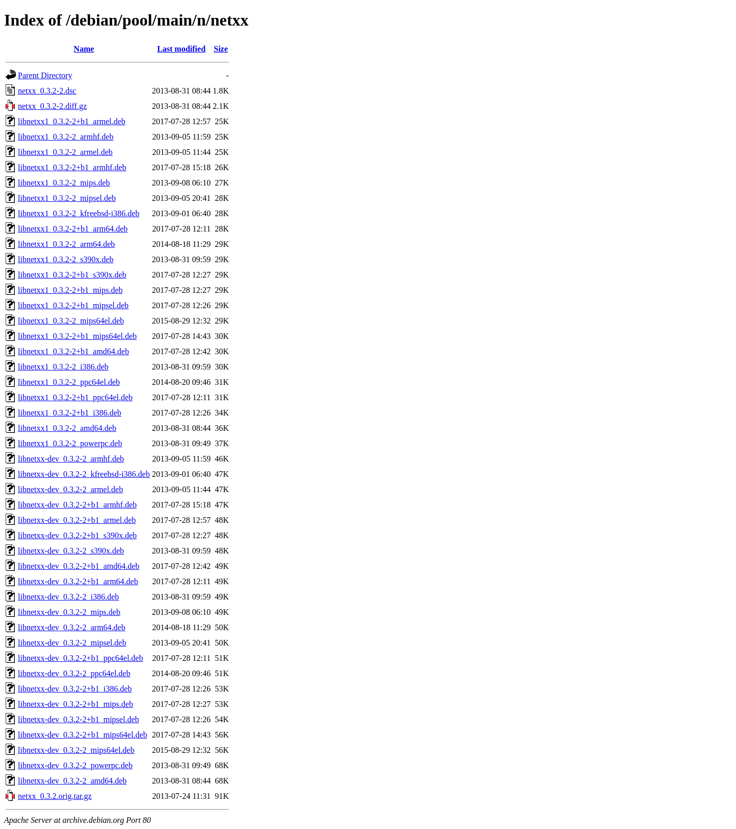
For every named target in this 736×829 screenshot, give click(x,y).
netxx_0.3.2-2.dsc (47, 90)
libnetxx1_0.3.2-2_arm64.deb (66, 244)
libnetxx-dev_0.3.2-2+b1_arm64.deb (78, 581)
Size (221, 48)
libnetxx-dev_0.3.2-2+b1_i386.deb (75, 688)
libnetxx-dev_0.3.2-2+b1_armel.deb (77, 520)
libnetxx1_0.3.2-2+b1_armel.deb (71, 121)
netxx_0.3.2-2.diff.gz (52, 106)
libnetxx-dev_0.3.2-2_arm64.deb (71, 627)
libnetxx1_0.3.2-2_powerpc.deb (70, 443)
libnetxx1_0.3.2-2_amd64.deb (67, 428)
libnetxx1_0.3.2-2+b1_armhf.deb (72, 167)
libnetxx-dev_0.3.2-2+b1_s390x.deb (77, 535)
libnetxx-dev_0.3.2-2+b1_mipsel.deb (78, 719)
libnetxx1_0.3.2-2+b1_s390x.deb (72, 274)
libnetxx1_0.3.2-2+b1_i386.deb (69, 412)
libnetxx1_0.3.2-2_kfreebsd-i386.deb (79, 213)
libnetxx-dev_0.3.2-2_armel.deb (70, 489)
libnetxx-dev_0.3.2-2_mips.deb (69, 612)
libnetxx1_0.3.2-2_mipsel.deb (67, 198)
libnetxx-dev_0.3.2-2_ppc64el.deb (74, 673)
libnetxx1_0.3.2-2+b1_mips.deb (70, 290)
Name (84, 48)
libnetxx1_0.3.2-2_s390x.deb (65, 259)
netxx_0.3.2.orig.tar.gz (54, 796)
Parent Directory (45, 75)
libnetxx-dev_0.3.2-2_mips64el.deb (76, 750)
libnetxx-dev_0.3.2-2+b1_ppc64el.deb (80, 658)
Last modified (181, 48)
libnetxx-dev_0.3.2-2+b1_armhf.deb (77, 504)
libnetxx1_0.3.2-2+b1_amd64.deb (73, 351)
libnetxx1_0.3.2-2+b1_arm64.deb (73, 228)
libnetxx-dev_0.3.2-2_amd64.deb (72, 780)
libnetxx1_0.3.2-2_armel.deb (65, 152)
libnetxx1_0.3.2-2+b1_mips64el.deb (77, 336)
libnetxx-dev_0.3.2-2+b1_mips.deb (75, 704)
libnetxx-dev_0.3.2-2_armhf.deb (71, 458)
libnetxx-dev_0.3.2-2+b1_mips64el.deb (82, 734)
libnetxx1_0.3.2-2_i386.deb (63, 366)
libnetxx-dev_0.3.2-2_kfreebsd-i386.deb (84, 474)
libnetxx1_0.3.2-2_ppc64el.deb (69, 382)
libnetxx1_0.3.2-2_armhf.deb (65, 136)
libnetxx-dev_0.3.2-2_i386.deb (68, 596)
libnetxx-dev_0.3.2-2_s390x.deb (71, 550)
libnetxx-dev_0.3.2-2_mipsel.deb (72, 642)
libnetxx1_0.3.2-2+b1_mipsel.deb (73, 305)
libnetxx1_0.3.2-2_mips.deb (64, 182)
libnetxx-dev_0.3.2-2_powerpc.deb (75, 765)
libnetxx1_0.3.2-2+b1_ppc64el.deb (75, 397)
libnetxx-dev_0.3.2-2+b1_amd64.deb (79, 566)
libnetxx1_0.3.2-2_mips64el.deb (71, 320)
